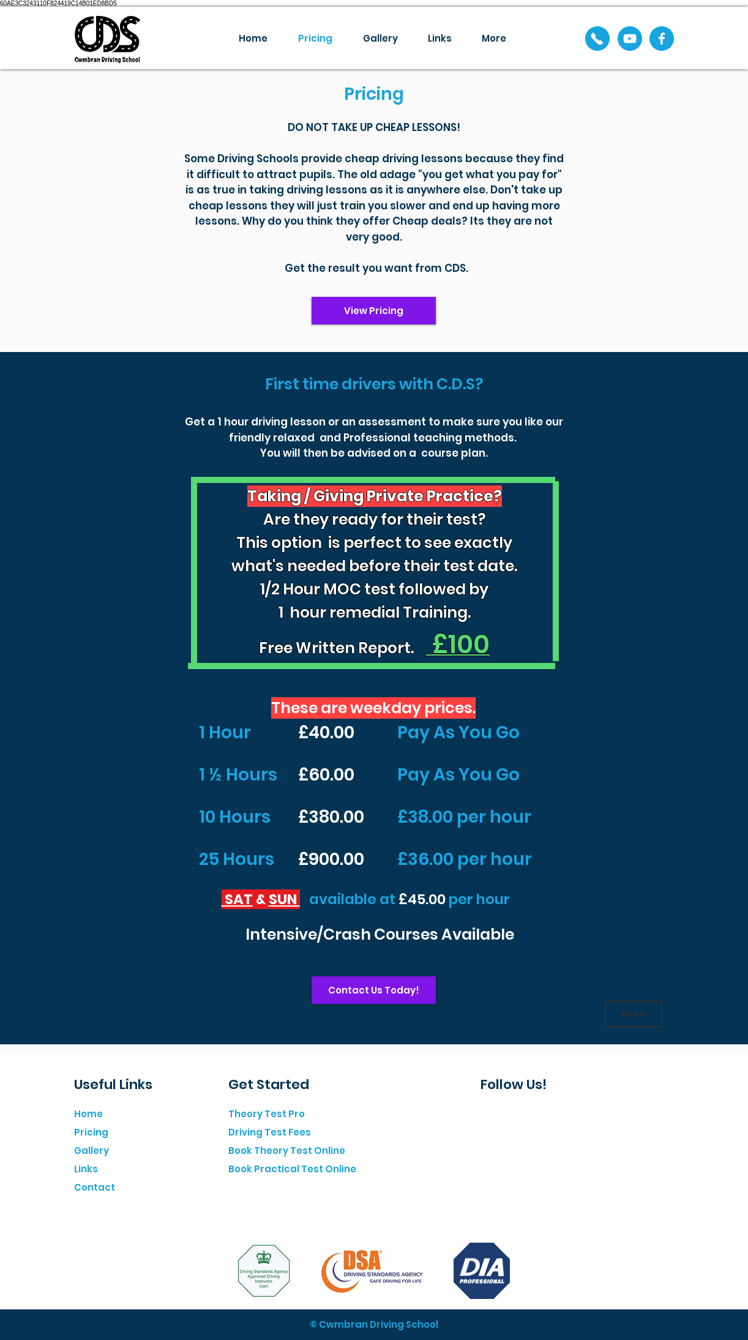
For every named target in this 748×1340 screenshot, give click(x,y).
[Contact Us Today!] (374, 990)
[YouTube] (630, 39)
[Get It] (633, 1014)
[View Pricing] (374, 310)
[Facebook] (662, 39)
